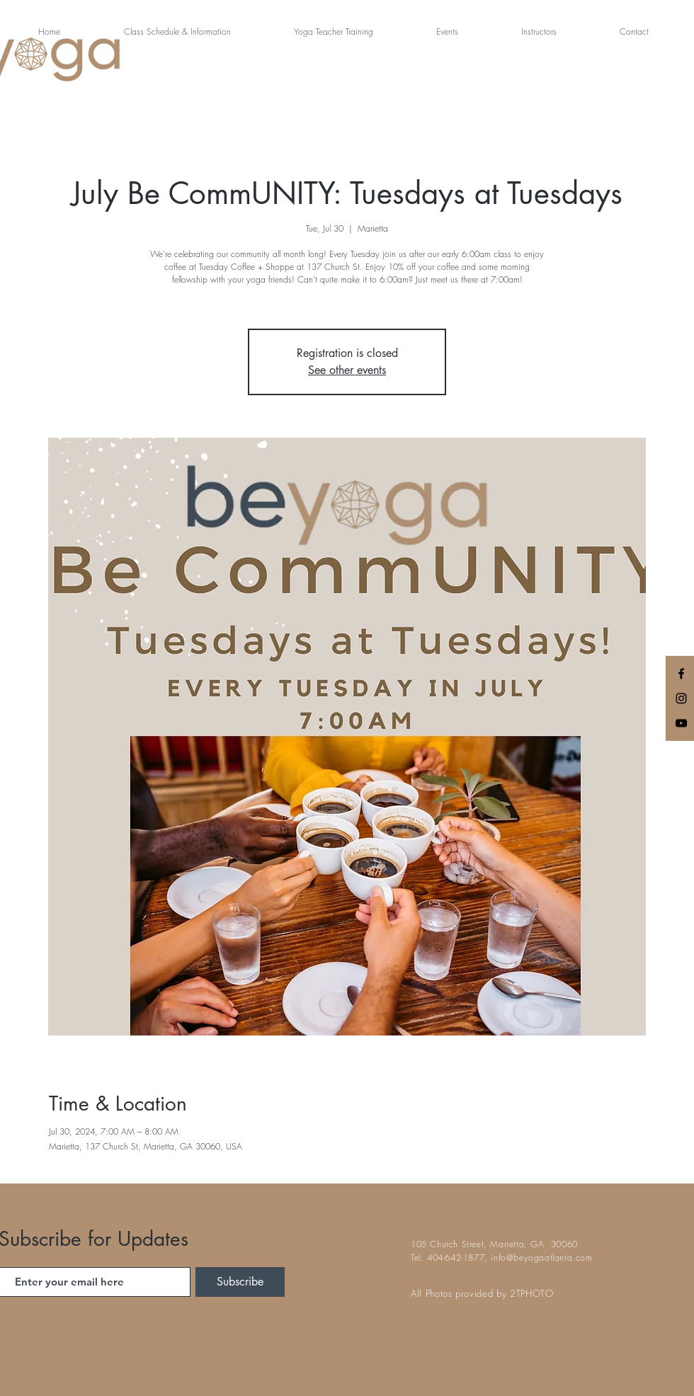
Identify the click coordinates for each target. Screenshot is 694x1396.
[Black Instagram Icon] (681, 698)
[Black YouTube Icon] (681, 723)
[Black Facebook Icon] (681, 673)
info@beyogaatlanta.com (541, 1258)
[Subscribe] (240, 1282)
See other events (347, 370)
